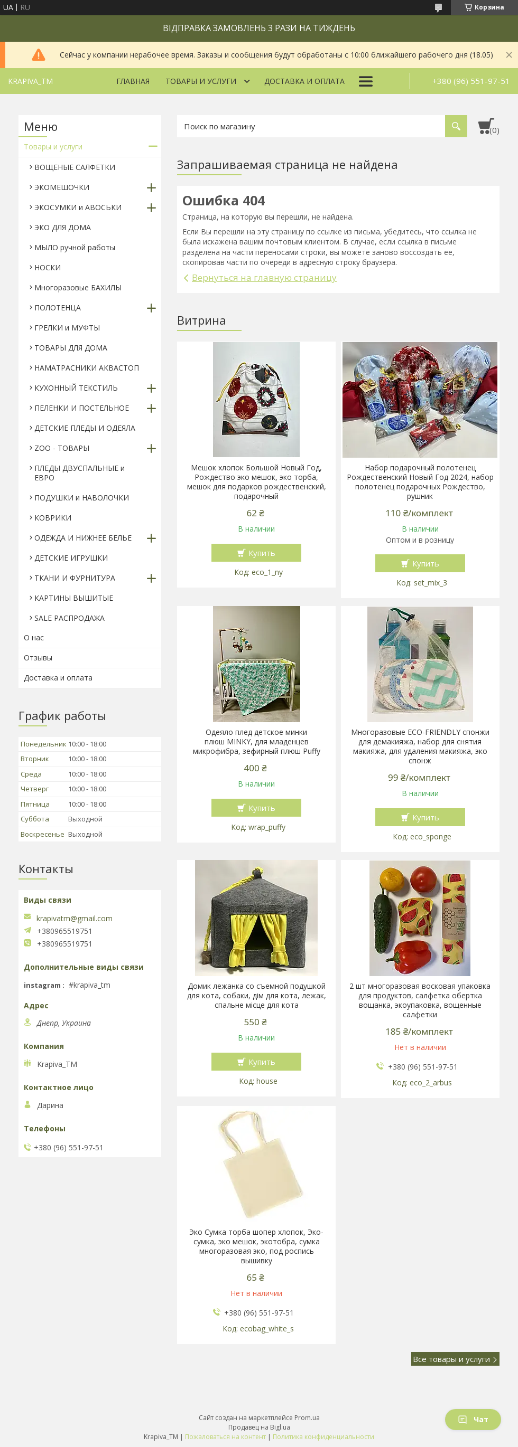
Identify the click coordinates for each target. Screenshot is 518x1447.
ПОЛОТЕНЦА (57, 307)
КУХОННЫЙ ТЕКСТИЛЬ (76, 388)
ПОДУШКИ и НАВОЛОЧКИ (81, 498)
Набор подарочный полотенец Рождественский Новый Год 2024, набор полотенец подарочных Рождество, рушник (420, 482)
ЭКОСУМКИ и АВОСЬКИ (78, 207)
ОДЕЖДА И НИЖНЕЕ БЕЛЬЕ (83, 538)
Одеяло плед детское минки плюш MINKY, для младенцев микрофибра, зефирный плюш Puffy (256, 741)
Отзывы (38, 657)
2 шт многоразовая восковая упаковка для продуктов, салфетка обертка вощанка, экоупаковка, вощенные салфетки (420, 1000)
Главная (133, 81)
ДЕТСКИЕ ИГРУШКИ (71, 558)
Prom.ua (307, 1417)
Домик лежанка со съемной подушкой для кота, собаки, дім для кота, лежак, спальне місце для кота (256, 995)
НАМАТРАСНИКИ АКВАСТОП (86, 368)
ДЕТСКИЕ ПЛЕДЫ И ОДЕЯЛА (84, 428)
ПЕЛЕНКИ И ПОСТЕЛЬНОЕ (81, 408)
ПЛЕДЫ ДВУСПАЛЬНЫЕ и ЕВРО (79, 473)
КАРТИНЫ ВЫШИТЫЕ (73, 598)
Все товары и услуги (451, 1359)
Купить (261, 552)
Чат (473, 1419)
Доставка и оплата (304, 81)
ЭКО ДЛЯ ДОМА (62, 227)
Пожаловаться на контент (225, 1436)
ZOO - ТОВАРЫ (61, 448)
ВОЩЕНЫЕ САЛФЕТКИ (74, 167)
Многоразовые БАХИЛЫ (78, 287)
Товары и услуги (200, 81)
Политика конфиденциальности (323, 1436)
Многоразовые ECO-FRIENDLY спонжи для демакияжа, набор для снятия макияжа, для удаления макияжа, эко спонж (420, 746)
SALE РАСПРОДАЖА (69, 618)
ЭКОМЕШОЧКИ (61, 187)
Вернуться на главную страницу (264, 277)
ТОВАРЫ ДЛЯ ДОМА (70, 348)
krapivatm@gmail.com (74, 918)
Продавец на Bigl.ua (259, 1427)
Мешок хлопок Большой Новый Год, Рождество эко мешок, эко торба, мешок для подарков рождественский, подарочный (256, 482)
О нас (34, 637)
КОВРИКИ (52, 518)
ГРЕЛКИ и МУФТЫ (67, 328)
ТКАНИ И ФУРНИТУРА (74, 578)
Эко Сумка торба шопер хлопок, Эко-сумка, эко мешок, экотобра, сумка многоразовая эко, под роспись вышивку (256, 1246)
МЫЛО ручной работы (74, 247)
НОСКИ (47, 267)
